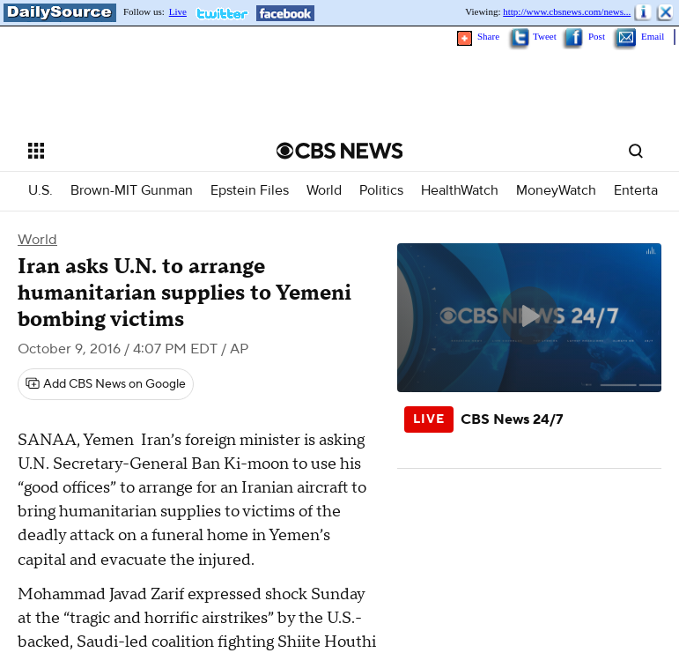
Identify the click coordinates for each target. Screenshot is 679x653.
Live (178, 11)
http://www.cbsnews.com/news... (567, 11)
